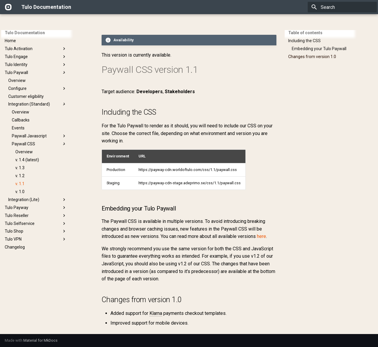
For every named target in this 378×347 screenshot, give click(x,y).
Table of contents (305, 32)
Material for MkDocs (40, 340)
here (261, 236)
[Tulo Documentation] (8, 7)
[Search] (342, 7)
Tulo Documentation (25, 32)
